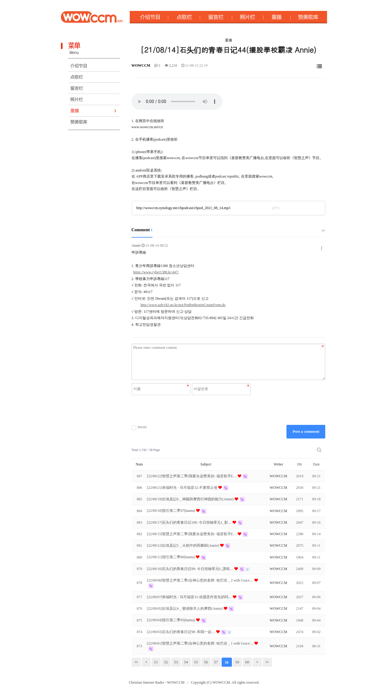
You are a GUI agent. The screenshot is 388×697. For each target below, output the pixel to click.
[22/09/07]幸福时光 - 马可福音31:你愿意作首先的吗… (190, 597)
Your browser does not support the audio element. (177, 101)
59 (237, 662)
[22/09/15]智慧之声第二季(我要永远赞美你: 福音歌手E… (192, 534)
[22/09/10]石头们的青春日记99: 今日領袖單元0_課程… (190, 569)
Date (316, 464)
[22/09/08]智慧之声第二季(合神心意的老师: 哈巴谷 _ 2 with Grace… (200, 580)
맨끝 (267, 662)
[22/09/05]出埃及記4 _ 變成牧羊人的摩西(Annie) (185, 608)
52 (166, 662)
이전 (146, 662)
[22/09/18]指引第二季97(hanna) (171, 511)
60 (247, 662)
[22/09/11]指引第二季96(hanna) (171, 557)
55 (196, 662)
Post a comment (306, 431)
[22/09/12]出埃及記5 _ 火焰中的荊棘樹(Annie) (183, 545)
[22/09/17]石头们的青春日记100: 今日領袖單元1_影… (189, 522)
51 (156, 662)
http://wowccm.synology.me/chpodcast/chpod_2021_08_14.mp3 (183, 208)
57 (216, 662)
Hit (299, 464)
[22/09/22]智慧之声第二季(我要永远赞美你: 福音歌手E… (192, 476)
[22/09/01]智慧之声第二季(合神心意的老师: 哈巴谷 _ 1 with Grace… (200, 643)
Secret (139, 427)
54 (186, 662)
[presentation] (192, 410)
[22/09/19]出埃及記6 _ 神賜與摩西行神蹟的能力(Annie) (191, 499)
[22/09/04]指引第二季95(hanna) (171, 620)
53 (176, 662)
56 (206, 662)
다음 (257, 662)
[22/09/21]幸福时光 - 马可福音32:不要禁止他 (182, 487)
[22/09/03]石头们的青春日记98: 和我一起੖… (181, 632)
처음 (136, 662)
